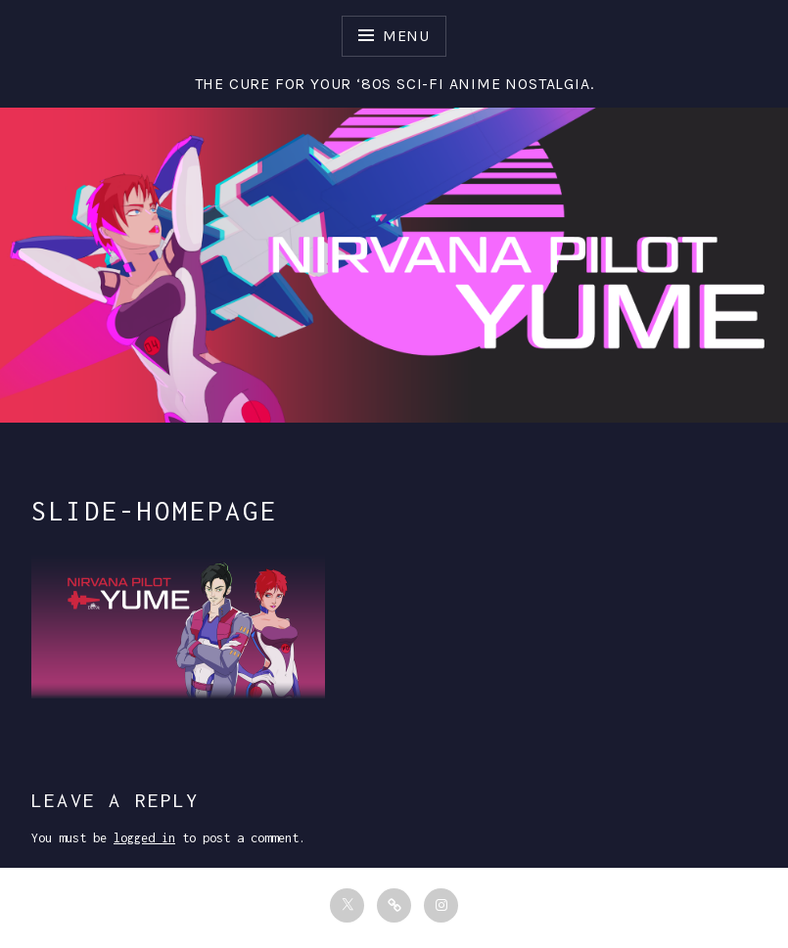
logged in (144, 838)
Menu (406, 35)
